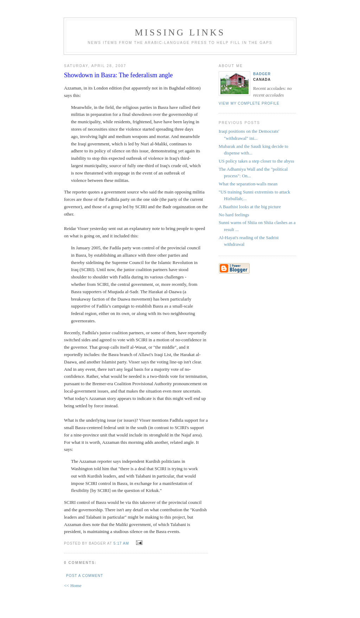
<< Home (73, 585)
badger (262, 74)
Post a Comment (84, 576)
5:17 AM (121, 543)
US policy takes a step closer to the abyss (256, 161)
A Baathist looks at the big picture (250, 206)
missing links (180, 32)
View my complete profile (249, 103)
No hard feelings (234, 214)
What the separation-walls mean (248, 183)
